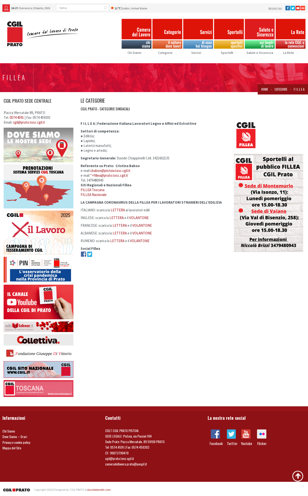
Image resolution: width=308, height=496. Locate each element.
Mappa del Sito (11, 447)
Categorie (281, 89)
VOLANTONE (139, 217)
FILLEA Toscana (92, 190)
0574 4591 (17, 117)
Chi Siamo (8, 430)
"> (109, 175)
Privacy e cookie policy (16, 442)
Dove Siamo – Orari (14, 436)
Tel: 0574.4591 (114, 447)
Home (264, 89)
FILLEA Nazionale (94, 194)
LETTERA (118, 210)
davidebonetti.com (99, 489)
